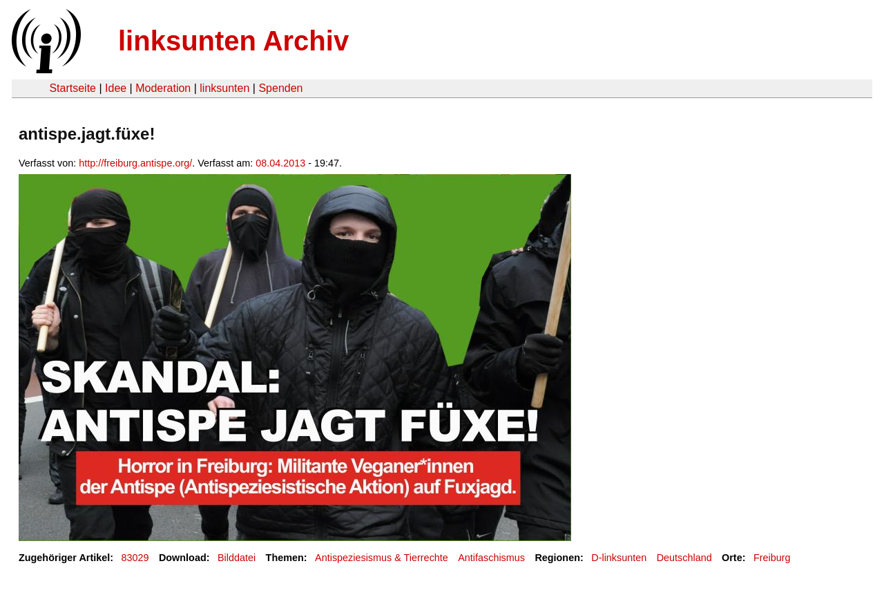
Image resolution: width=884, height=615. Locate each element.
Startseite (72, 88)
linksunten (224, 88)
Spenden (280, 88)
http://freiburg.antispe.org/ (135, 163)
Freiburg (772, 557)
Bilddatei (237, 557)
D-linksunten (618, 557)
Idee (115, 88)
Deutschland (684, 557)
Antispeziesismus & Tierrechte (381, 557)
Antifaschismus (491, 557)
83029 (135, 557)
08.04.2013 (280, 163)
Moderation (163, 88)
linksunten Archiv (233, 41)
